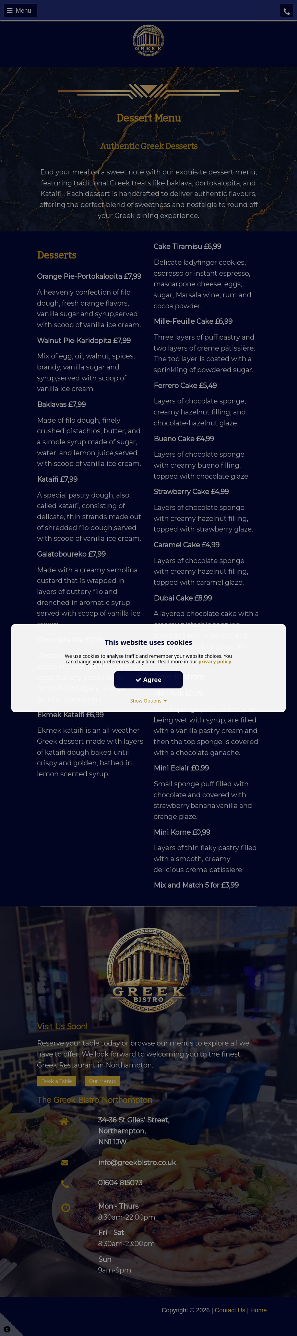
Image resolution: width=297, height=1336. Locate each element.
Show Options (148, 700)
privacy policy (215, 661)
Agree (148, 679)
